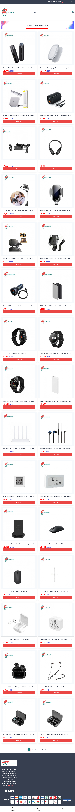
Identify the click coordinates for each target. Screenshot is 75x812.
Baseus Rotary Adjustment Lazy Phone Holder (19, 210)
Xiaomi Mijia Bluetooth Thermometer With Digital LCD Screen (21, 495)
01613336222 (12, 783)
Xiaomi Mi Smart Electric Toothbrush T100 (56, 590)
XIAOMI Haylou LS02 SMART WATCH (19, 352)
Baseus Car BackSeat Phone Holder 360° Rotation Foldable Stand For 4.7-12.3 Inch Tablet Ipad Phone (33, 257)
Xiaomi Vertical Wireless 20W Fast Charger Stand (19, 542)
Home (13, 809)
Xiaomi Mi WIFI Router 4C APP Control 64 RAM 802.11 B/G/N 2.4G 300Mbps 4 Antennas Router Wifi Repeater (35, 447)
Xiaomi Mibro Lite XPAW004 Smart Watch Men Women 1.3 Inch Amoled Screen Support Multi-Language (34, 400)
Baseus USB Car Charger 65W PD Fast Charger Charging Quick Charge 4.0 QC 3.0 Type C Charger (32, 305)
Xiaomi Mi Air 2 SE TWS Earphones (19, 637)
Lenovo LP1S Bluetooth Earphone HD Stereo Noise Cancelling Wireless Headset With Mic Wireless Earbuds (34, 684)
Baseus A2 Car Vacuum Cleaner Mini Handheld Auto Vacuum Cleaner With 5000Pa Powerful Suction (33, 68)
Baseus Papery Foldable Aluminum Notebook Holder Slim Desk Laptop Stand (25, 115)
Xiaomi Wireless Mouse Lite (19, 590)
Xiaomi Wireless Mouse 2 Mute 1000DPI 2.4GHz (56, 542)
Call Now (37, 809)
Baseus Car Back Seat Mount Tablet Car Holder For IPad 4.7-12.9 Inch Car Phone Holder (29, 163)
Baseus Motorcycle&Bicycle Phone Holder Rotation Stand (57, 257)
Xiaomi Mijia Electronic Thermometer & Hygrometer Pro (56, 495)
